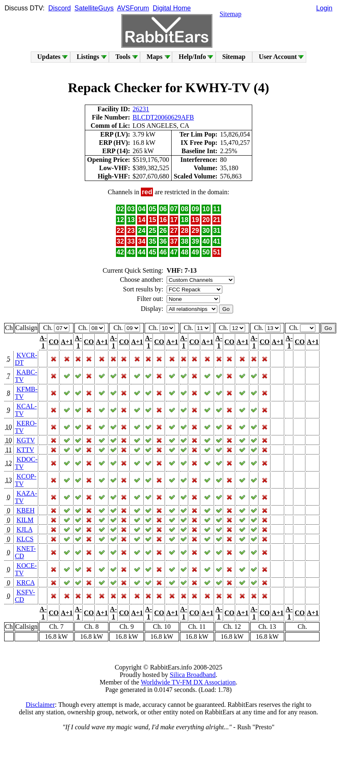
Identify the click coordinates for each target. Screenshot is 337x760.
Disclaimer (40, 704)
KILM (25, 519)
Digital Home (172, 8)
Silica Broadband (193, 674)
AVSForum (133, 8)
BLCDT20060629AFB (163, 117)
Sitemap (230, 13)
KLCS (25, 539)
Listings (88, 56)
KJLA (24, 529)
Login (324, 8)
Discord (59, 8)
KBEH (26, 510)
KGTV (26, 440)
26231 (141, 108)
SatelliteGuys (93, 8)
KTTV (25, 449)
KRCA (26, 582)
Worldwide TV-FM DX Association (188, 682)
